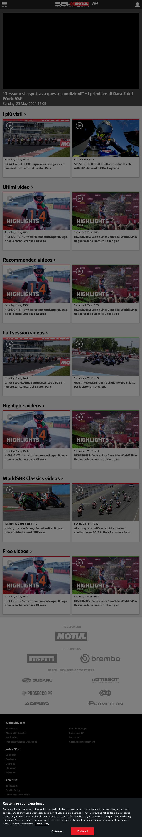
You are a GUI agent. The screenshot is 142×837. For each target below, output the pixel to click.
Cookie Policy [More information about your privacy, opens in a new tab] (42, 823)
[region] (71, 817)
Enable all (82, 831)
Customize (56, 831)
